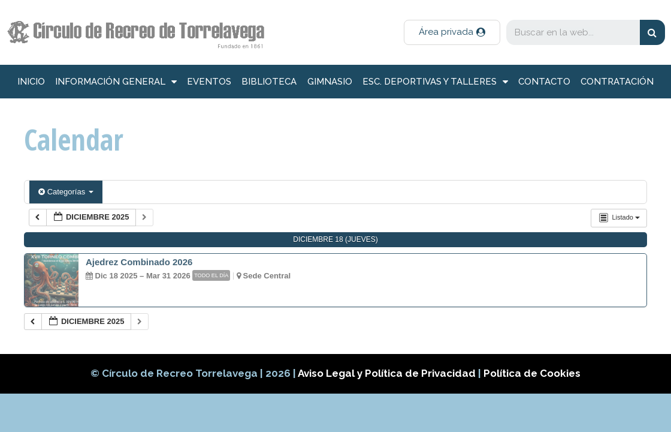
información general (116, 82)
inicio (31, 81)
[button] (452, 32)
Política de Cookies (532, 373)
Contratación (617, 81)
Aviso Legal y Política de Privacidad (388, 373)
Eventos (209, 81)
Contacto (544, 81)
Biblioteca (269, 81)
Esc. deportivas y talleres (435, 82)
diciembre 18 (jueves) (335, 239)
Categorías (65, 191)
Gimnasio (329, 81)
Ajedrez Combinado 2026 (139, 262)
